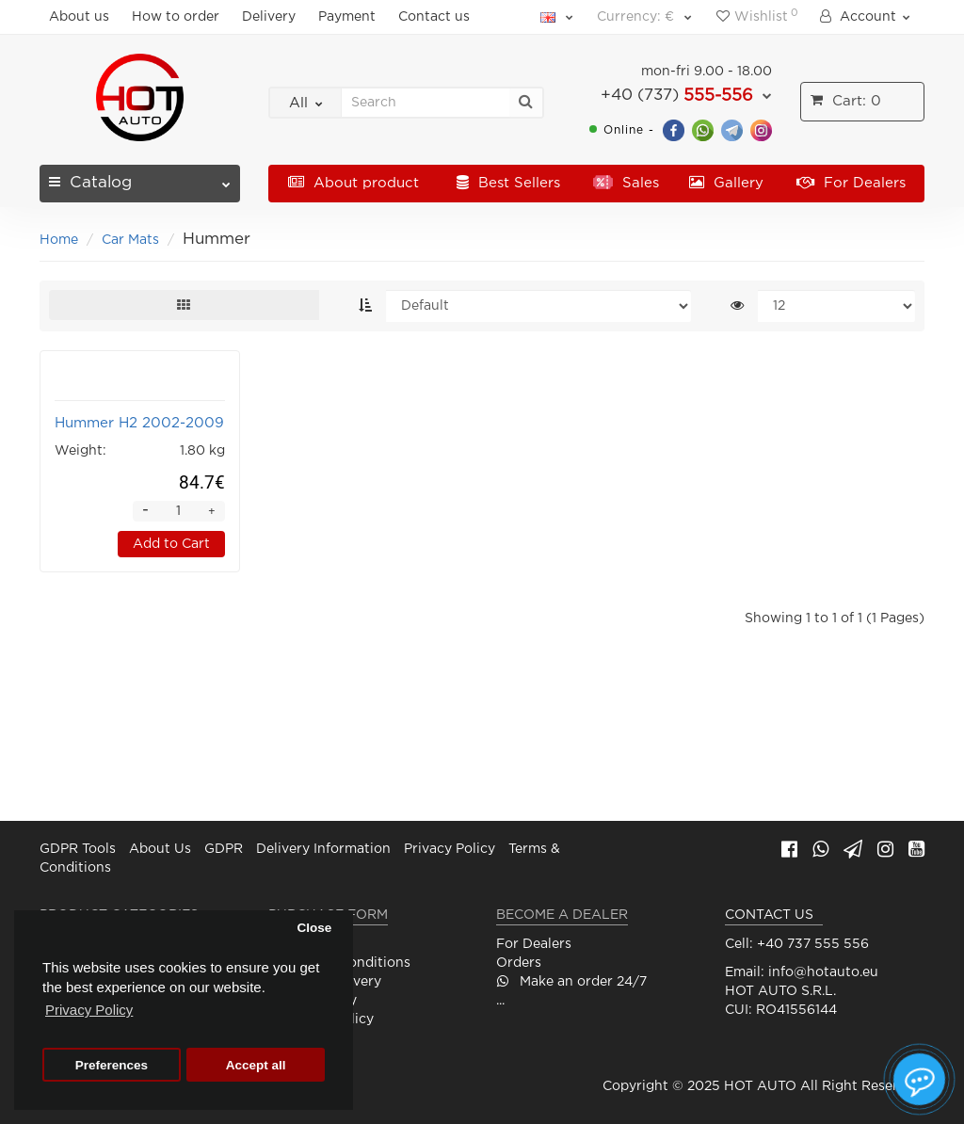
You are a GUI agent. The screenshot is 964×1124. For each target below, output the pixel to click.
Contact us (434, 17)
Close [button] (314, 928)
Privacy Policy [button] (89, 1010)
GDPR (223, 850)
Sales (626, 183)
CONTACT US (769, 916)
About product (353, 183)
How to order (175, 17)
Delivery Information (323, 850)
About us (79, 17)
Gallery (726, 183)
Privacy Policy (449, 850)
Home (59, 240)
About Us (160, 850)
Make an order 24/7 (571, 982)
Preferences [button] (111, 1065)
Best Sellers (508, 183)
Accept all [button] (256, 1065)
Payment (347, 17)
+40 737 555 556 (813, 945)
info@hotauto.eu (823, 973)
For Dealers (851, 183)
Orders (518, 964)
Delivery (269, 17)
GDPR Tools (78, 850)
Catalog (140, 177)
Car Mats (130, 240)
